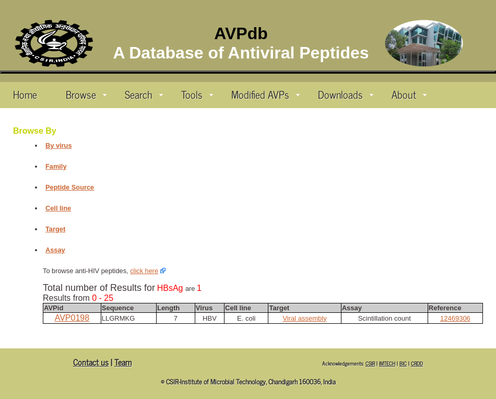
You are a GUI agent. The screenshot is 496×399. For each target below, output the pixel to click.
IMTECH (387, 363)
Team (123, 362)
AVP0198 (72, 317)
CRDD (417, 363)
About (409, 94)
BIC (403, 363)
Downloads (345, 94)
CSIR (370, 363)
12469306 (455, 318)
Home (25, 94)
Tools (197, 94)
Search (144, 94)
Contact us (91, 362)
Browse (86, 94)
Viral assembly (304, 318)
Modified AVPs (265, 94)
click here (144, 271)
